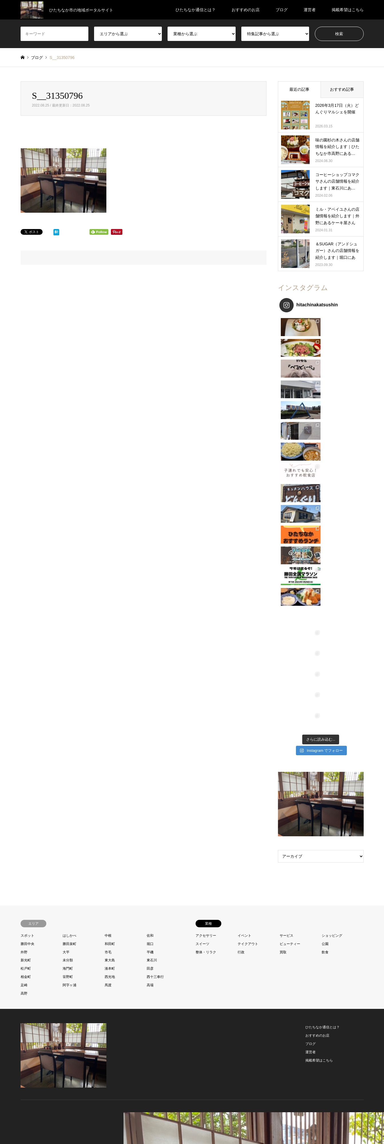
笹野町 (68, 666)
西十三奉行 (155, 666)
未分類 (68, 649)
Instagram (37, 966)
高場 (150, 674)
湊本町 (110, 657)
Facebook (30, 966)
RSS (45, 966)
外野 (24, 641)
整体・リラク (206, 641)
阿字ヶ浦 (69, 674)
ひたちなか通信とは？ (196, 9)
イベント (244, 624)
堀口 (150, 632)
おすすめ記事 (342, 89)
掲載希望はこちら (348, 9)
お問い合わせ (183, 1128)
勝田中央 (27, 632)
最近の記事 (299, 89)
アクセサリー (206, 624)
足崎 (24, 674)
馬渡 (108, 674)
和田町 (110, 632)
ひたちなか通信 (319, 966)
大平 (66, 641)
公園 (325, 632)
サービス (286, 624)
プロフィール (158, 1128)
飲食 (325, 641)
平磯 (150, 641)
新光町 (26, 649)
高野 (24, 682)
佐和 (150, 624)
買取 (283, 641)
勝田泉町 (69, 632)
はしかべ (69, 624)
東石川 (152, 649)
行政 (241, 641)
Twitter (23, 966)
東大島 (110, 649)
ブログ (282, 9)
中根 (108, 624)
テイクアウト (248, 632)
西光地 (110, 666)
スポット (27, 624)
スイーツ (202, 632)
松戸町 (26, 657)
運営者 (310, 9)
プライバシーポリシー (215, 1128)
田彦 (150, 657)
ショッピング (332, 624)
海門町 (68, 657)
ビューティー (290, 632)
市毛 (108, 641)
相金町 (26, 666)
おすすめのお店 (246, 9)
